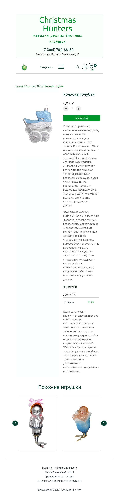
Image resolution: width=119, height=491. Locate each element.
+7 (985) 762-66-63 (58, 36)
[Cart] (93, 51)
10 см (91, 289)
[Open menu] (61, 53)
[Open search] (77, 53)
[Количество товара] (72, 94)
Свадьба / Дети (34, 72)
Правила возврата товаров (59, 464)
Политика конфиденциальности (59, 455)
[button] (46, 53)
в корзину (82, 105)
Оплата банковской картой (59, 460)
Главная (19, 72)
